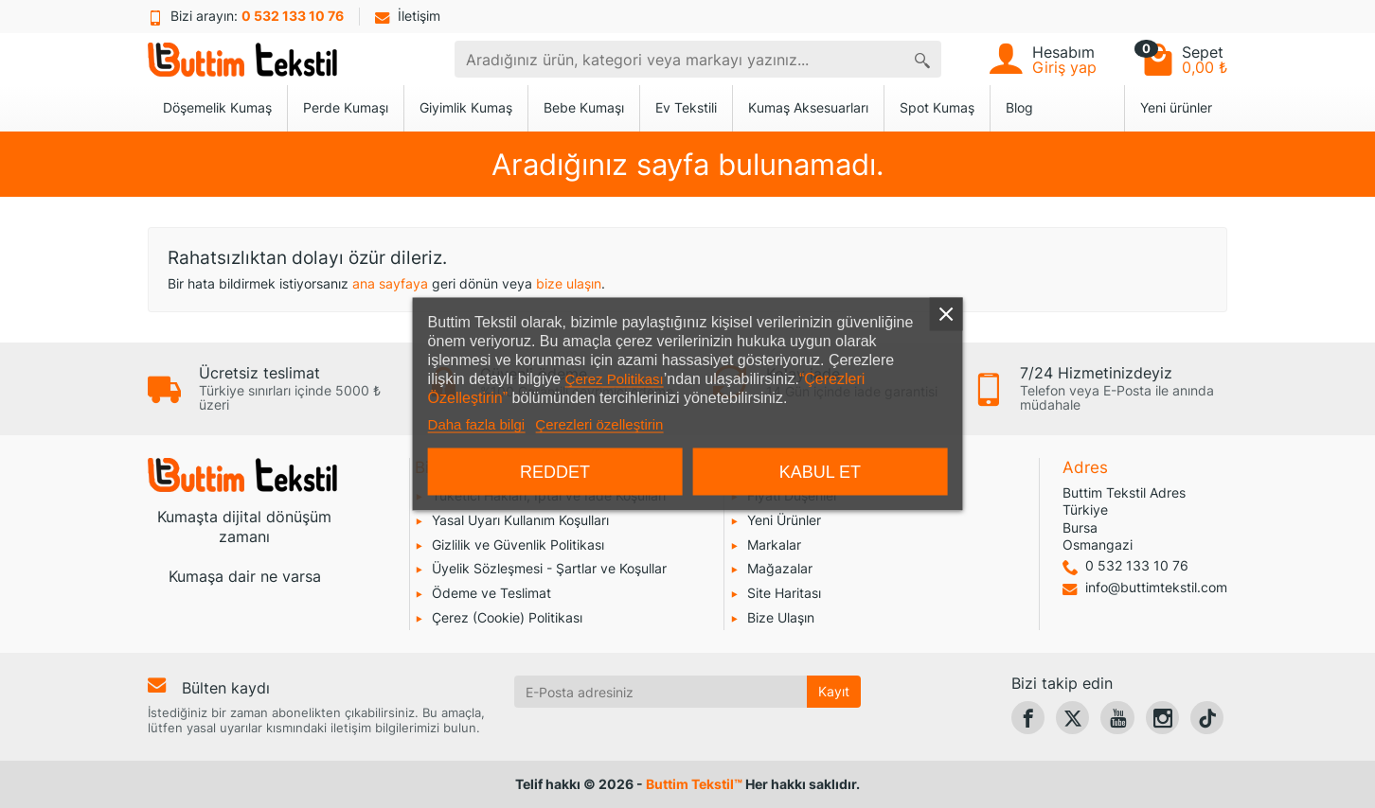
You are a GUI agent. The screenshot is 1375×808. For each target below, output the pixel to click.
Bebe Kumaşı (584, 107)
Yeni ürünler (1176, 107)
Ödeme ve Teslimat (491, 593)
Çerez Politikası (614, 379)
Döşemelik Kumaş (217, 107)
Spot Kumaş (937, 107)
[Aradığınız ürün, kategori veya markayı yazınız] (922, 59)
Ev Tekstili (686, 107)
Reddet (555, 472)
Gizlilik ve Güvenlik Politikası (518, 544)
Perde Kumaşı (345, 107)
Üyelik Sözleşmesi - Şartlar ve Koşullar (549, 568)
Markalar (774, 544)
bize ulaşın (568, 283)
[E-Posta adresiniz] (661, 692)
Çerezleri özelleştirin (599, 424)
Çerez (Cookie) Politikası (507, 617)
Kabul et (820, 472)
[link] (1028, 717)
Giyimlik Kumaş (466, 107)
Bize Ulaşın (780, 617)
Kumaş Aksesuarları (808, 107)
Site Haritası (784, 593)
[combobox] (679, 59)
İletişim (407, 16)
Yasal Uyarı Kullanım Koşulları (520, 520)
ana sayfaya (390, 283)
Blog (1019, 107)
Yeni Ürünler (784, 520)
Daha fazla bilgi (477, 424)
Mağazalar (779, 568)
